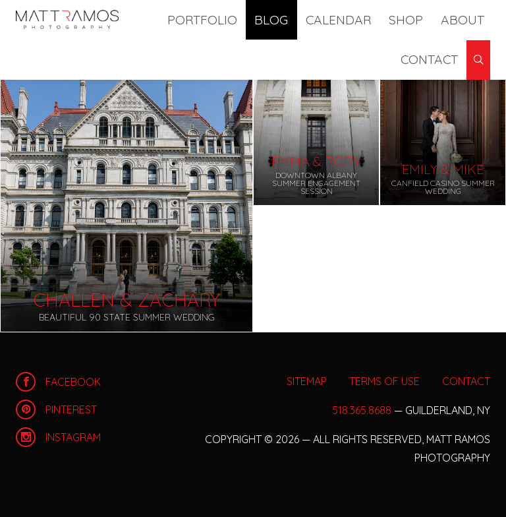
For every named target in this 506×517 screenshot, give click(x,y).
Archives (76, 59)
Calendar (307, 19)
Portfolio (211, 19)
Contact (439, 19)
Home (67, 20)
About (391, 19)
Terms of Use (384, 381)
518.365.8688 (361, 410)
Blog (260, 19)
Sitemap (307, 381)
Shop (354, 19)
